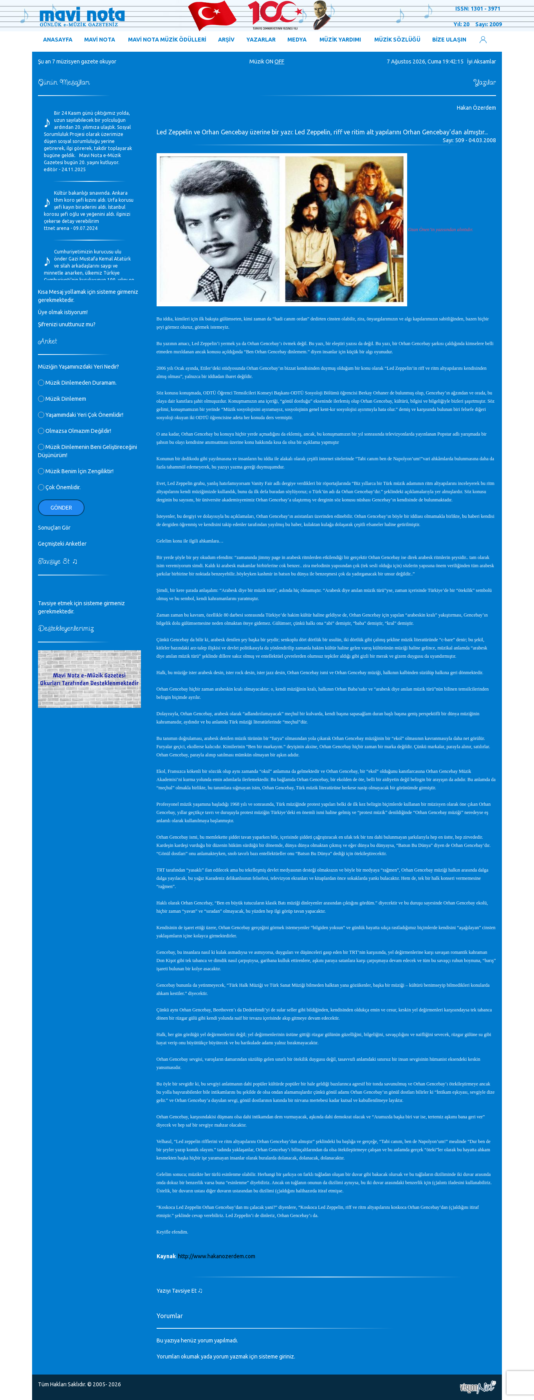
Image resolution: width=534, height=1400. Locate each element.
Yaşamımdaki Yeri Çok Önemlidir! (80, 415)
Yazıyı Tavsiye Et (180, 1291)
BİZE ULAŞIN (449, 39)
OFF (279, 61)
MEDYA (297, 39)
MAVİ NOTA (99, 39)
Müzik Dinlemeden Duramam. (77, 383)
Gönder (61, 508)
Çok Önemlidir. (59, 487)
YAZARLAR (261, 39)
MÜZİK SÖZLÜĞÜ (397, 39)
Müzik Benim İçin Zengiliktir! (76, 471)
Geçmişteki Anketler (62, 544)
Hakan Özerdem (476, 108)
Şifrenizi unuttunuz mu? (67, 324)
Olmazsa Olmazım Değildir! (74, 431)
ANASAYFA (57, 39)
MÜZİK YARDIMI (340, 39)
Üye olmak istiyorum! (63, 312)
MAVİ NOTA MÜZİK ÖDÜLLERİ (167, 39)
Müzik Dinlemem (62, 399)
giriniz (286, 1356)
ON (269, 61)
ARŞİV (226, 39)
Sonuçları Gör (54, 528)
